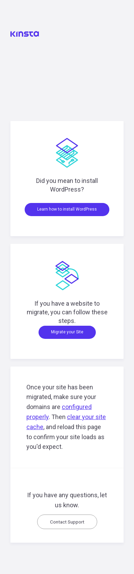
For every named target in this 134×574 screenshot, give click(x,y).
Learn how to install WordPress (67, 209)
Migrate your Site (67, 332)
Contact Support (67, 522)
